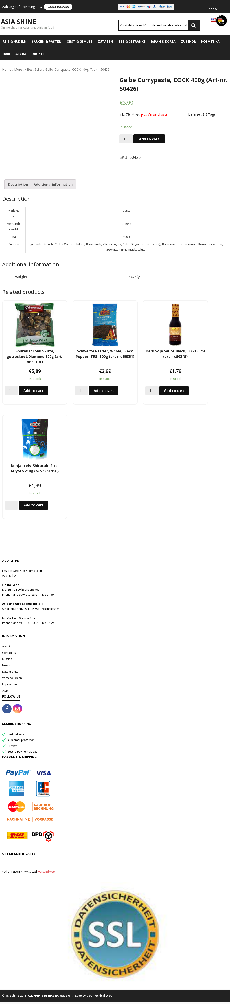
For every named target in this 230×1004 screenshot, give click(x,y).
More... (19, 72)
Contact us (9, 655)
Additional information (53, 186)
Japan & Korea (163, 44)
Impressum (9, 687)
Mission (7, 661)
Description (18, 186)
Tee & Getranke (131, 44)
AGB (5, 693)
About (6, 649)
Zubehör (188, 44)
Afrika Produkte (29, 56)
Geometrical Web (99, 998)
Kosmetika (210, 44)
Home (6, 72)
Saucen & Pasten (46, 44)
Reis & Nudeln (15, 44)
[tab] (17, 187)
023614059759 (58, 6)
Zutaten (105, 44)
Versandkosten (12, 680)
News (6, 668)
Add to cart (149, 141)
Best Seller (34, 72)
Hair (6, 56)
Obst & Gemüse (79, 44)
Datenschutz (10, 674)
